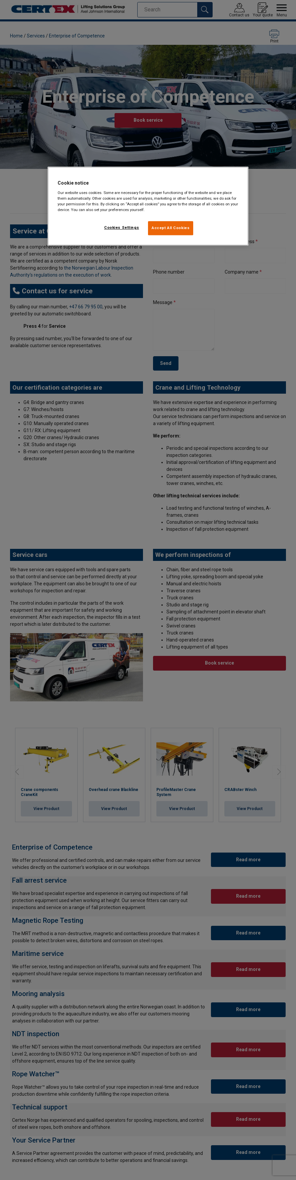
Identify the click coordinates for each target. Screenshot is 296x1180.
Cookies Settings (121, 227)
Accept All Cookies (171, 227)
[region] (148, 206)
